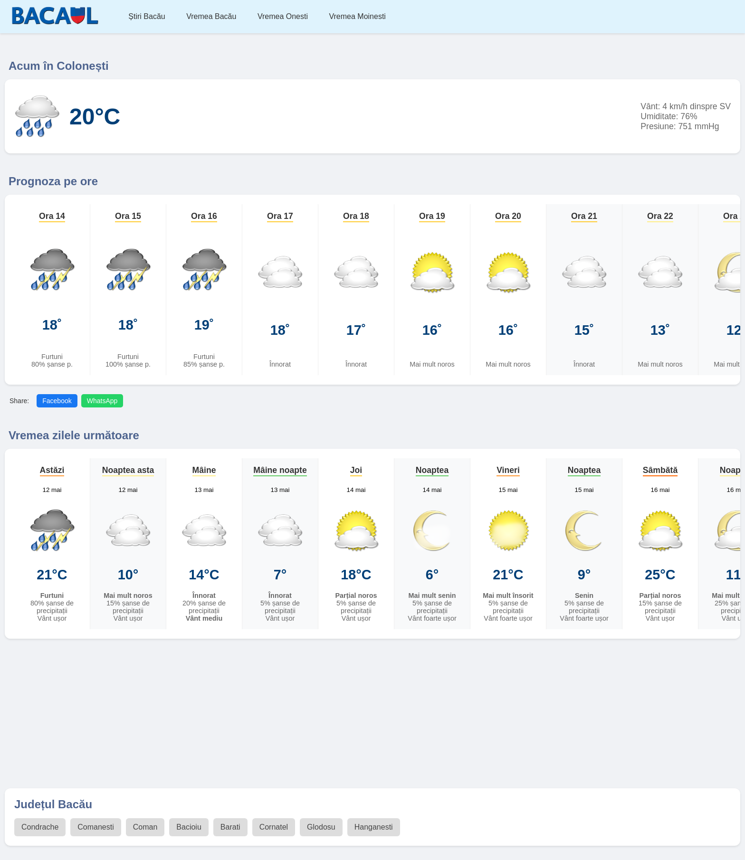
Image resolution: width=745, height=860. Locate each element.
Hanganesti (373, 827)
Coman (145, 827)
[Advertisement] (372, 714)
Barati (230, 827)
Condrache (39, 827)
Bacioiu (188, 827)
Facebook (56, 401)
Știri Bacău (146, 16)
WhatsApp (102, 401)
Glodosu (321, 827)
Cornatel (273, 827)
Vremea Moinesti (357, 16)
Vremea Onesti (283, 16)
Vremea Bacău (211, 16)
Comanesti (95, 827)
